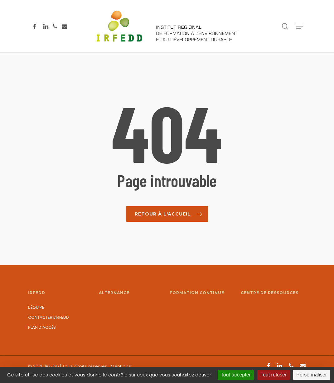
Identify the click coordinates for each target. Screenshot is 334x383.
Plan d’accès (42, 327)
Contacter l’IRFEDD (48, 317)
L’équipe (36, 307)
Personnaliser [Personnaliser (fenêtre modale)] (311, 374)
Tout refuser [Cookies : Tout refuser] (273, 374)
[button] (299, 26)
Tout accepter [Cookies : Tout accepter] (236, 374)
